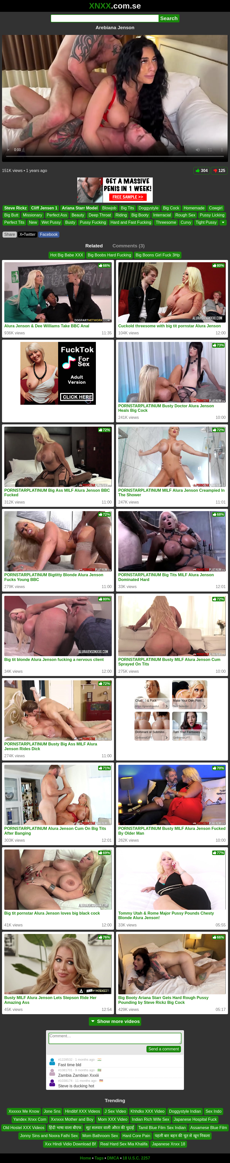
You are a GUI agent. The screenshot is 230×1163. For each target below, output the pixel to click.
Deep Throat (100, 215)
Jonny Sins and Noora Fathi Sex (49, 1136)
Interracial (162, 215)
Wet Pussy (51, 222)
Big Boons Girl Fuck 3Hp (158, 255)
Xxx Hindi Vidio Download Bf (70, 1144)
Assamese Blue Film (208, 1128)
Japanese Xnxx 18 (168, 1144)
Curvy (186, 222)
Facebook (49, 234)
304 (202, 170)
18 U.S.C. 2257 (136, 1158)
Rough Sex (185, 215)
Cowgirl (215, 208)
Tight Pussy (206, 222)
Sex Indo (213, 1111)
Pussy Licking (212, 215)
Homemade (194, 208)
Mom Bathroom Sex (100, 1136)
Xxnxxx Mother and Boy (72, 1119)
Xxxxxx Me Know (24, 1111)
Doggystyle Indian (185, 1111)
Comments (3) (128, 245)
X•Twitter (27, 234)
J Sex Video (115, 1111)
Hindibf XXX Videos (82, 1111)
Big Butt (11, 215)
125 (219, 170)
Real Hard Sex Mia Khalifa (124, 1144)
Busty (70, 222)
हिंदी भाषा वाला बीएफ (65, 1128)
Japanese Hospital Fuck (195, 1119)
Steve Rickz (15, 208)
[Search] (105, 18)
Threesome (166, 222)
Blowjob (109, 208)
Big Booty (139, 215)
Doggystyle (149, 208)
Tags (99, 1158)
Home (85, 1158)
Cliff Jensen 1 (44, 208)
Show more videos (115, 1021)
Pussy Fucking (93, 222)
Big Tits (127, 208)
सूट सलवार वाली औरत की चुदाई (110, 1128)
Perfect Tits (14, 222)
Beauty (77, 215)
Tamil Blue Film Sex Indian (162, 1128)
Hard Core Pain (136, 1136)
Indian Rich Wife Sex (150, 1119)
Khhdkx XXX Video (148, 1111)
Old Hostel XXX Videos (23, 1128)
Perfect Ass (57, 215)
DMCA (113, 1158)
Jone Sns (52, 1111)
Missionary (32, 215)
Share (9, 234)
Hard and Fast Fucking (130, 222)
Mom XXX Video (112, 1119)
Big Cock (171, 208)
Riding (121, 215)
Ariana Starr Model (80, 208)
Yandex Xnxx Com (29, 1119)
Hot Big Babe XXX (66, 255)
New (33, 222)
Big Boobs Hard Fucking (109, 255)
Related (94, 245)
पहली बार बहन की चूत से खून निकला (182, 1136)
